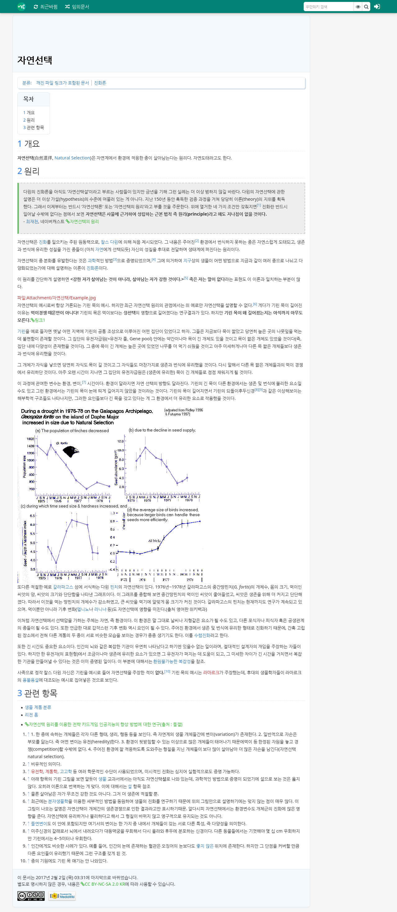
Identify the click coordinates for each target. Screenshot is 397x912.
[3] (115, 259)
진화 (43, 242)
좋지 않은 (205, 846)
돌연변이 (39, 823)
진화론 (100, 83)
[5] (186, 278)
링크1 (40, 320)
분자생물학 (58, 801)
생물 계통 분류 (38, 707)
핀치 (114, 587)
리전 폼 (31, 715)
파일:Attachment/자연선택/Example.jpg (56, 298)
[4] (154, 259)
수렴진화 (202, 635)
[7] (84, 382)
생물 (102, 779)
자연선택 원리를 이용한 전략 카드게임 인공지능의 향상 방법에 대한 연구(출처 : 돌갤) (105, 724)
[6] (255, 304)
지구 (187, 260)
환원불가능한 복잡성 (172, 661)
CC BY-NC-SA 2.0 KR (105, 884)
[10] (167, 671)
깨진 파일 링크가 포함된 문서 (62, 83)
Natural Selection (72, 158)
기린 (21, 331)
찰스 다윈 (109, 242)
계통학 (51, 771)
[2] (197, 241)
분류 (26, 83)
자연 (99, 249)
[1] (259, 205)
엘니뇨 (83, 609)
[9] (261, 389)
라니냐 (100, 609)
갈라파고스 (63, 587)
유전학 (37, 771)
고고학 (66, 771)
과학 (92, 260)
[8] (257, 389)
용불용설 (31, 680)
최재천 (32, 221)
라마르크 (211, 672)
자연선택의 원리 (84, 221)
